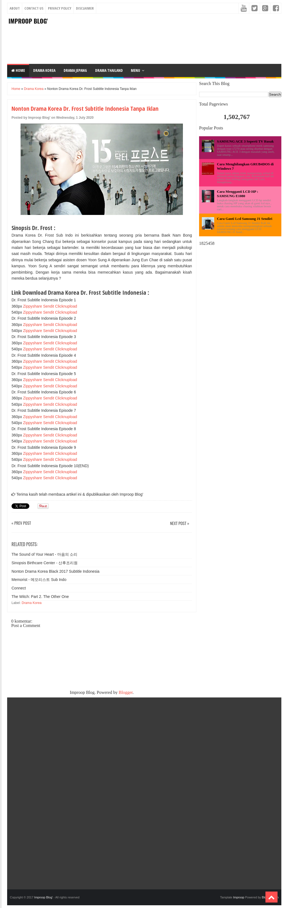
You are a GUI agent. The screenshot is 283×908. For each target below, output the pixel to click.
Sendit (48, 306)
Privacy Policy (59, 8)
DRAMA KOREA (44, 70)
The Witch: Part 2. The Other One (40, 596)
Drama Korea (33, 89)
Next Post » (179, 523)
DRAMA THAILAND (109, 70)
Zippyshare (32, 306)
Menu (135, 70)
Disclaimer (85, 8)
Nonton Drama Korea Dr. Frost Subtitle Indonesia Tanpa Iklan (85, 108)
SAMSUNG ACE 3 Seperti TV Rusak (245, 141)
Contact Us (33, 8)
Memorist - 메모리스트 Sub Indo (39, 579)
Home (18, 70)
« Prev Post (21, 523)
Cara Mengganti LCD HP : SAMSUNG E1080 (237, 193)
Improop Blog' (28, 20)
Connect (19, 588)
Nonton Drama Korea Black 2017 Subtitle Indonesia (56, 571)
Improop (238, 897)
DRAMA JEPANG (75, 70)
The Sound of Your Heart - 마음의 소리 (44, 554)
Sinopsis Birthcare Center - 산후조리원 (45, 563)
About (15, 8)
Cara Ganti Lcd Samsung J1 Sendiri (244, 219)
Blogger (126, 692)
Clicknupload (66, 306)
